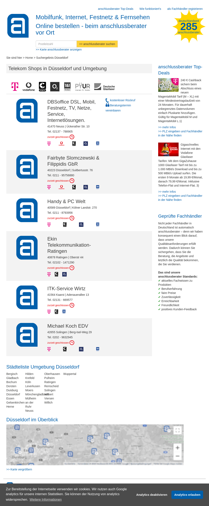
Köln (28, 382)
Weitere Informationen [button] (46, 499)
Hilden (29, 374)
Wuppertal (69, 374)
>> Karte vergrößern (19, 469)
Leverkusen (32, 386)
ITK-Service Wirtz (66, 288)
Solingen (50, 390)
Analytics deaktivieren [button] (151, 494)
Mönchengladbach (37, 394)
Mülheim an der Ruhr (30, 402)
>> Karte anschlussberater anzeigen (59, 49)
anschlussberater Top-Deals (115, 8)
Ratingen (50, 382)
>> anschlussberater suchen (97, 44)
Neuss (29, 410)
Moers (29, 390)
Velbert (48, 394)
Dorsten (11, 386)
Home (29, 57)
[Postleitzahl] (56, 43)
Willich (48, 402)
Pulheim (49, 378)
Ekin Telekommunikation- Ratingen (69, 245)
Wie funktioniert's (150, 8)
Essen (10, 398)
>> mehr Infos (167, 127)
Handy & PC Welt (66, 201)
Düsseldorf (13, 394)
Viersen (49, 398)
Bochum (11, 382)
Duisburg (12, 390)
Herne (10, 406)
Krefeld (29, 378)
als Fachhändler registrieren (185, 8)
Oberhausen (52, 374)
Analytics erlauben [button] (187, 494)
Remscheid (51, 386)
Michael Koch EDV (67, 326)
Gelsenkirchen (15, 402)
